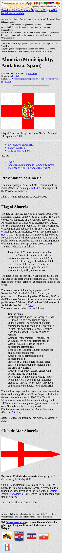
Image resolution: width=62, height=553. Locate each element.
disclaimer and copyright (42, 79)
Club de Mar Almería (19, 150)
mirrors (8, 81)
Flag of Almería (16, 147)
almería (14, 76)
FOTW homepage (15, 79)
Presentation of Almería (20, 144)
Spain (11, 161)
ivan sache (32, 73)
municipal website (29, 188)
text (4, 234)
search (27, 79)
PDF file (16, 412)
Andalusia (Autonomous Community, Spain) (31, 164)
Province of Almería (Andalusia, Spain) (29, 167)
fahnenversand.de (16, 522)
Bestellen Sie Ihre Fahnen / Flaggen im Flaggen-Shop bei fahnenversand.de (31, 11)
